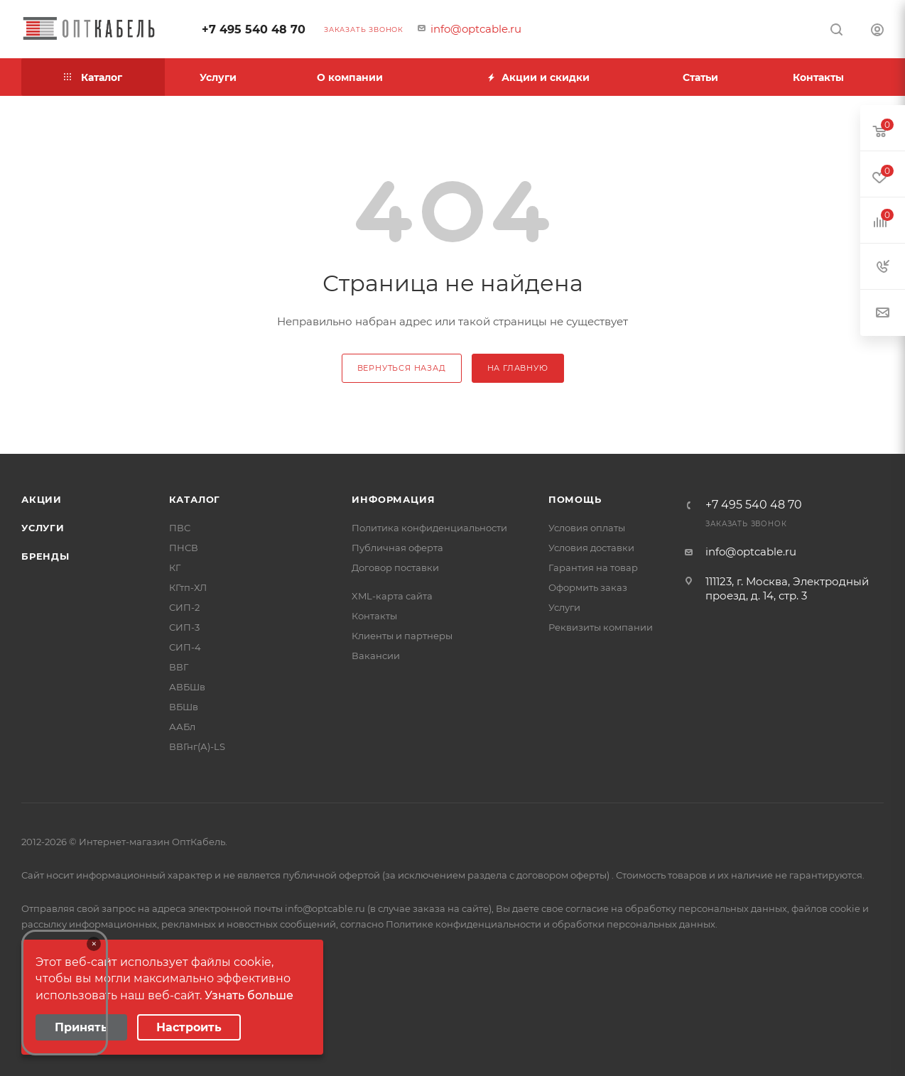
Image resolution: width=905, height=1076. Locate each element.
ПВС (179, 527)
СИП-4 (185, 647)
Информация (393, 499)
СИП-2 (184, 607)
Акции (41, 499)
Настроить (189, 1027)
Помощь (575, 499)
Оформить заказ (587, 587)
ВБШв (183, 706)
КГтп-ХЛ (188, 587)
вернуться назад (401, 368)
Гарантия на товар (593, 567)
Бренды (45, 556)
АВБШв (187, 686)
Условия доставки (591, 547)
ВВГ (178, 667)
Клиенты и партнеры (402, 635)
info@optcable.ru (475, 29)
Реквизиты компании (600, 627)
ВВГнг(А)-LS (197, 746)
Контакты (374, 615)
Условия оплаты (586, 527)
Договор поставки (395, 567)
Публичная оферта (397, 547)
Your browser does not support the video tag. (64, 992)
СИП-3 (184, 627)
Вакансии (376, 655)
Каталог (195, 499)
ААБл (182, 726)
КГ (174, 567)
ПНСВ (183, 547)
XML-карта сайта (392, 596)
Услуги (43, 527)
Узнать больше (249, 995)
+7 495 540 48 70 (253, 29)
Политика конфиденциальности (429, 527)
